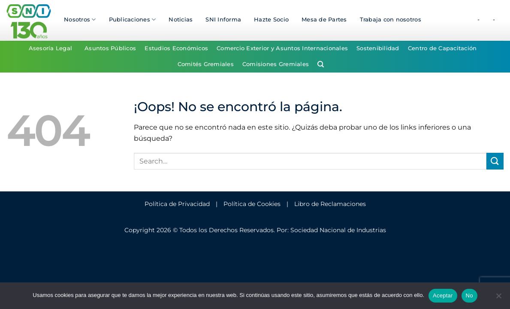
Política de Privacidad (177, 204)
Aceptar (443, 295)
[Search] (320, 64)
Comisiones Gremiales (275, 64)
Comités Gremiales (206, 64)
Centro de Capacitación (442, 48)
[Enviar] (495, 161)
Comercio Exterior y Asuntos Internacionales (282, 48)
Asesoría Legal (50, 48)
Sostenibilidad (377, 48)
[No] (498, 298)
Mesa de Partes (324, 19)
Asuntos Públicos (110, 48)
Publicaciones (132, 19)
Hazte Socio (271, 19)
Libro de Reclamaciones (330, 204)
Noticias (181, 19)
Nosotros (80, 19)
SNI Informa (223, 19)
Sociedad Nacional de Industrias (338, 230)
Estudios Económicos (176, 48)
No (469, 295)
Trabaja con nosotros (390, 19)
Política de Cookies (252, 204)
